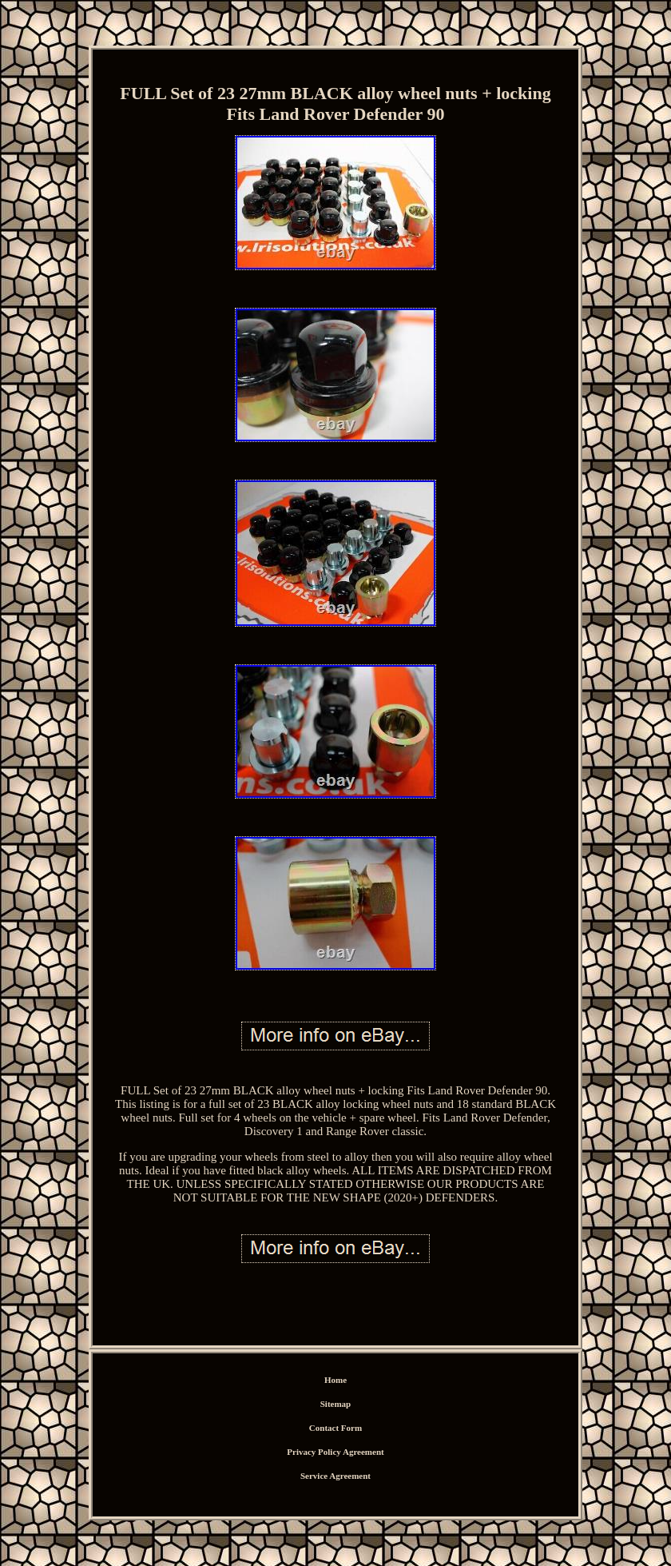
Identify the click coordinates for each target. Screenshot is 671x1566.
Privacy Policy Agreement (335, 1451)
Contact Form (335, 1428)
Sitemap (335, 1404)
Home (335, 1380)
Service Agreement (335, 1475)
